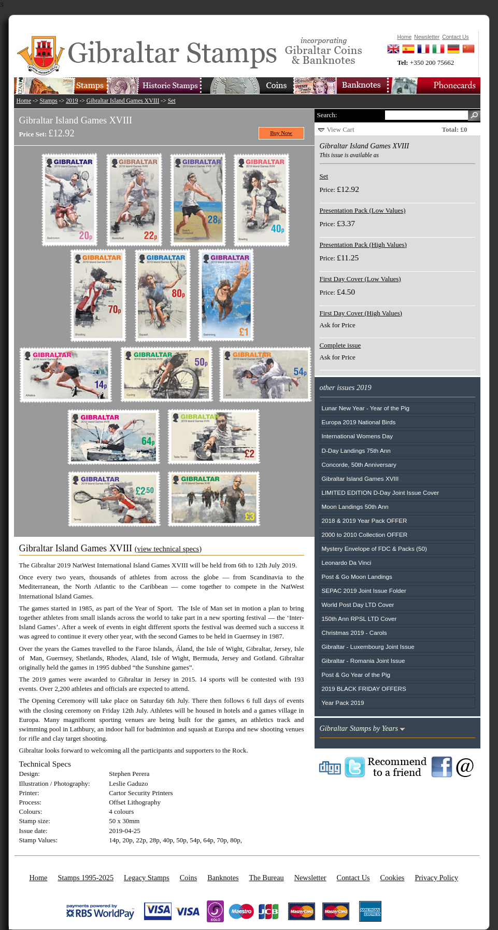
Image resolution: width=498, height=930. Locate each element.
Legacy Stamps (146, 877)
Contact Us (353, 877)
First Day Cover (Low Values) (360, 279)
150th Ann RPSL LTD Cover (359, 618)
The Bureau (266, 877)
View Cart (340, 129)
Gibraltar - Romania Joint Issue (363, 660)
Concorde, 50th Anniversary (359, 464)
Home (24, 101)
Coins (188, 877)
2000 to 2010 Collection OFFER (365, 534)
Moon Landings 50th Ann (355, 506)
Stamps (48, 101)
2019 (72, 101)
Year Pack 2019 (343, 702)
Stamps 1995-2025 (85, 877)
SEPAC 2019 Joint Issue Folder (364, 590)
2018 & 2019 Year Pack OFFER (364, 520)
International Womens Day (357, 436)
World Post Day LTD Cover (358, 604)
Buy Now (281, 133)
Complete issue (340, 345)
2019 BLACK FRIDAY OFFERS (364, 688)
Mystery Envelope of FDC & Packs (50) (374, 548)
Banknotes (222, 877)
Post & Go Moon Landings (357, 576)
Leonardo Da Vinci (347, 562)
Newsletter (310, 877)
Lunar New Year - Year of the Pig (366, 408)
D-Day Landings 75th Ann (356, 450)
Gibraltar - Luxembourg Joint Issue (368, 646)
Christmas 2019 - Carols (354, 632)
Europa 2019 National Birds (359, 422)
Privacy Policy (436, 877)
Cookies (392, 877)
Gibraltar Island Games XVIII (123, 101)
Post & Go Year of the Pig (356, 674)
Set (172, 101)
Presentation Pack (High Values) (363, 244)
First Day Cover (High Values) (361, 313)
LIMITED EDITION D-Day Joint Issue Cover (380, 492)
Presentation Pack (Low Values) (363, 210)
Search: (327, 115)
